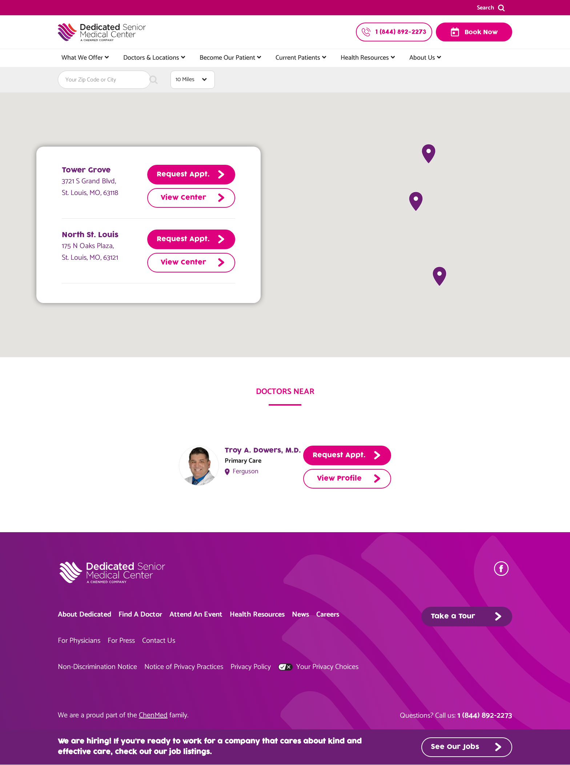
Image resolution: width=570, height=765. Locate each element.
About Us (422, 57)
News (300, 615)
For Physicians (79, 641)
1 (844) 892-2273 (484, 715)
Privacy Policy (250, 667)
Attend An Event (195, 615)
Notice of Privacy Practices (183, 667)
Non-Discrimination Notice (97, 667)
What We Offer (82, 57)
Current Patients (298, 57)
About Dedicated (84, 615)
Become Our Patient (227, 57)
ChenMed (153, 715)
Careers (327, 615)
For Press (121, 641)
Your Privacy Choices (318, 667)
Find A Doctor (140, 615)
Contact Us (158, 641)
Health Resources (365, 57)
